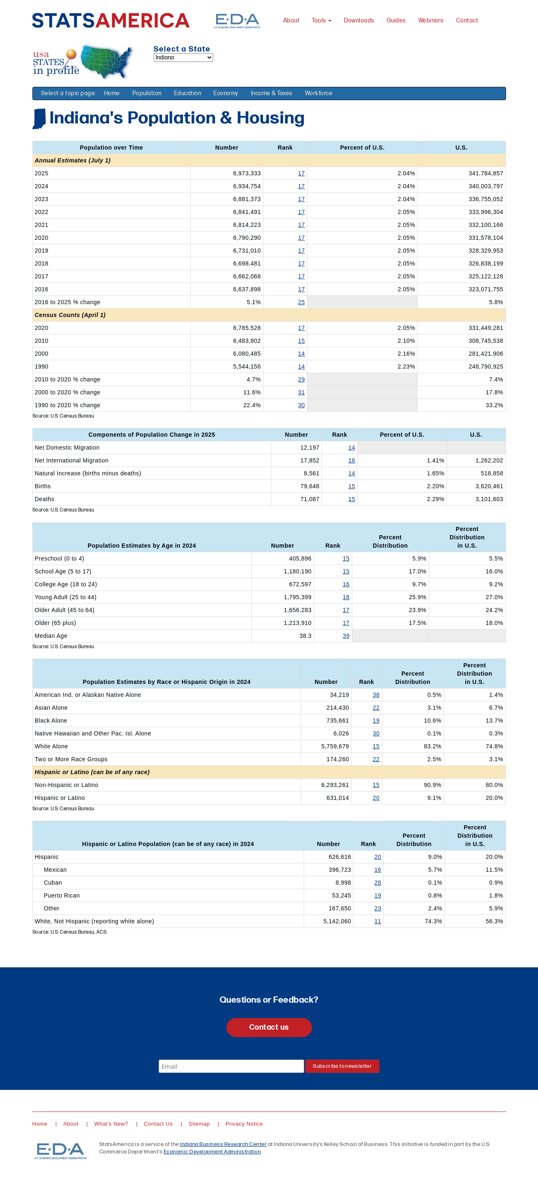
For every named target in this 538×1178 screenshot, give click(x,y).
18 (351, 460)
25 (301, 302)
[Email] (231, 1066)
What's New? (111, 1124)
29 (301, 379)
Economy (226, 93)
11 (377, 921)
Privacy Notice (244, 1124)
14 (301, 353)
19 (376, 720)
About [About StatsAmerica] (291, 20)
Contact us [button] (269, 1027)
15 (301, 340)
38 (376, 694)
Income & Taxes (271, 93)
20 (376, 797)
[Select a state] (183, 57)
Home (112, 93)
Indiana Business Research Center (223, 1144)
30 (301, 405)
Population (147, 93)
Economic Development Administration (212, 1151)
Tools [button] (322, 20)
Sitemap (199, 1124)
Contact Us (158, 1124)
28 (377, 882)
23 (377, 908)
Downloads (359, 20)
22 (376, 707)
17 (301, 173)
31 (301, 392)
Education (187, 93)
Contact (467, 20)
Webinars (431, 20)
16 (346, 584)
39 (346, 635)
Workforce (319, 93)
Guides (396, 20)
